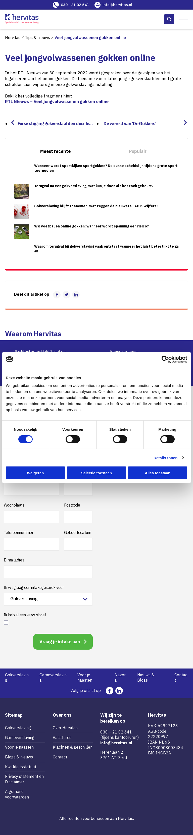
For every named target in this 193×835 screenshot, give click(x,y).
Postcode (72, 505)
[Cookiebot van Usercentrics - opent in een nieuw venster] (165, 359)
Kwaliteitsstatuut (20, 766)
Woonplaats (14, 505)
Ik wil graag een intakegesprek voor (34, 587)
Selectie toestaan (96, 473)
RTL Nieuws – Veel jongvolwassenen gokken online (57, 101)
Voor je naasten (84, 677)
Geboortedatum (77, 532)
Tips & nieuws (37, 37)
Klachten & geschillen (72, 747)
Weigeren (35, 473)
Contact (180, 677)
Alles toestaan (157, 473)
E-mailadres (14, 559)
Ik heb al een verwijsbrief (25, 614)
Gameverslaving (53, 677)
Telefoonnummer (18, 532)
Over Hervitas (65, 727)
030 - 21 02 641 (75, 4)
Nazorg (120, 677)
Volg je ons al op (85, 690)
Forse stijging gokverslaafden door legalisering (57, 123)
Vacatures (62, 737)
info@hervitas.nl (117, 4)
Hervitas (12, 37)
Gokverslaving (17, 677)
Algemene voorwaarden (17, 794)
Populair (138, 151)
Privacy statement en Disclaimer (24, 779)
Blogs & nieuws (19, 756)
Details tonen (165, 457)
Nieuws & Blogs (145, 677)
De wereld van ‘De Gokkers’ (128, 123)
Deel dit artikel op (31, 294)
